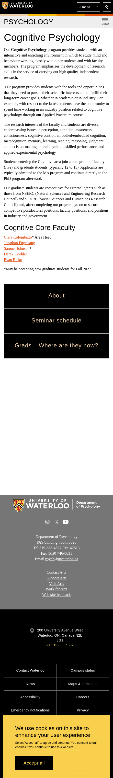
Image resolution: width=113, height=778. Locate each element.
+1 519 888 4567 (60, 645)
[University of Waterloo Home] (17, 7)
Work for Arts (56, 589)
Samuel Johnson (16, 248)
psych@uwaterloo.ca (61, 559)
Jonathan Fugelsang (19, 243)
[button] (88, 7)
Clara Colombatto (18, 237)
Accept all (34, 763)
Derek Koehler (15, 254)
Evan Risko (13, 259)
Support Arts (56, 578)
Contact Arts (56, 572)
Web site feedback (56, 595)
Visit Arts (56, 584)
